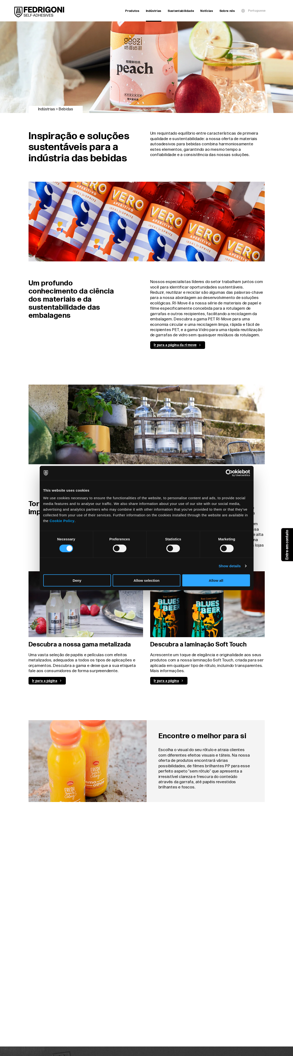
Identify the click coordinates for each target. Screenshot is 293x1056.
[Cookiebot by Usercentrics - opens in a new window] (229, 473)
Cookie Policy (62, 520)
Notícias (206, 11)
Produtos (132, 11)
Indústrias (154, 11)
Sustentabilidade (181, 11)
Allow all (216, 580)
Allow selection (146, 580)
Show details (230, 566)
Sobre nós (227, 11)
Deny (77, 580)
